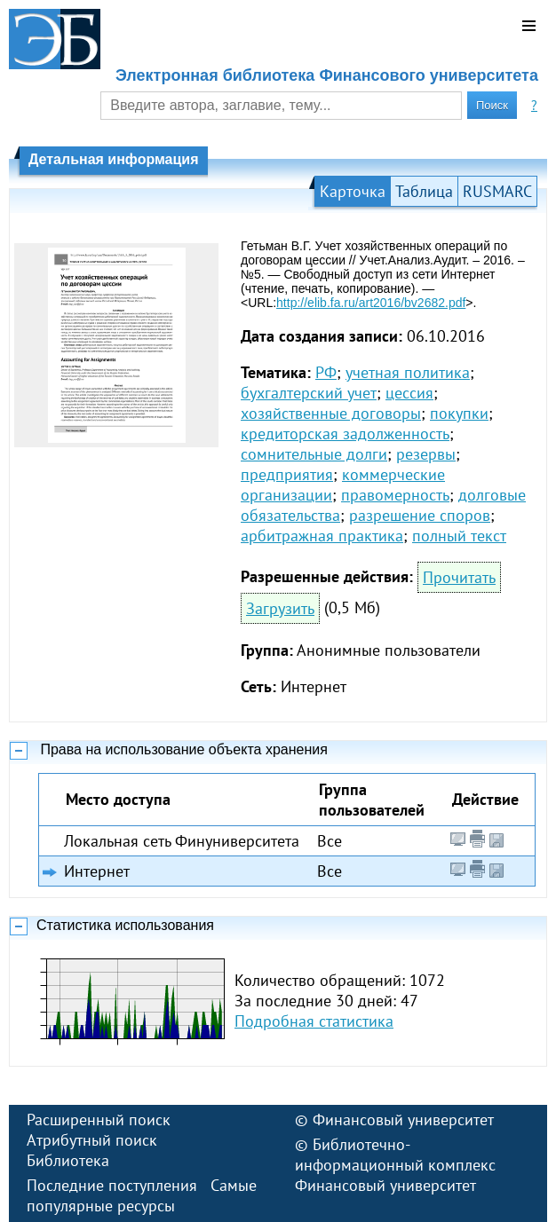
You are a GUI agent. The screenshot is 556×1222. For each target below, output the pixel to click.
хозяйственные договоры (331, 413)
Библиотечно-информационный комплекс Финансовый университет (395, 1164)
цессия (409, 392)
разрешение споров (419, 515)
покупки (459, 413)
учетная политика (408, 372)
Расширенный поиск (99, 1119)
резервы (426, 454)
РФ (326, 372)
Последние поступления (112, 1185)
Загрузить (280, 608)
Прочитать (459, 577)
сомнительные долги (314, 454)
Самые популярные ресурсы (142, 1195)
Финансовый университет (403, 1119)
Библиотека (68, 1160)
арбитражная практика (322, 535)
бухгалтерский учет (309, 392)
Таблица (424, 191)
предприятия (287, 474)
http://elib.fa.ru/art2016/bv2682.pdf (370, 303)
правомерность (395, 495)
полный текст (459, 535)
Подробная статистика (313, 1021)
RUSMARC (497, 191)
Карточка (352, 191)
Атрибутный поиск (92, 1140)
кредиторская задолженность (345, 433)
